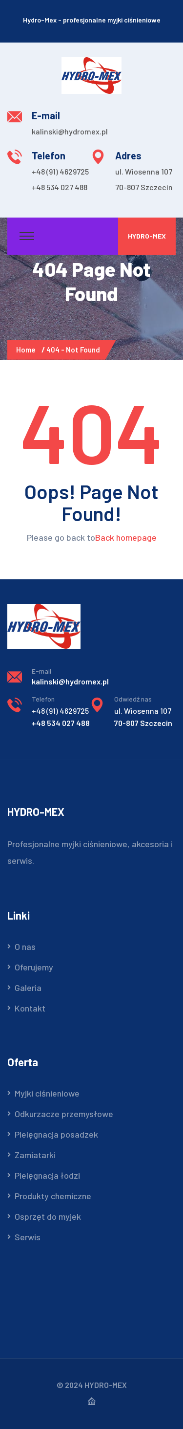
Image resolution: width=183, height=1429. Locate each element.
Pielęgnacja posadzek (56, 1134)
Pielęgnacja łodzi (47, 1175)
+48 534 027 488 (59, 187)
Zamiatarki (35, 1154)
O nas (25, 946)
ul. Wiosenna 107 (143, 171)
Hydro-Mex (147, 236)
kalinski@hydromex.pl (70, 131)
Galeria (28, 987)
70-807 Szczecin (144, 187)
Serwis (28, 1236)
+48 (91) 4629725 (60, 171)
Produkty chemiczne (53, 1195)
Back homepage (126, 537)
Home (27, 349)
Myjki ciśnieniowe (47, 1093)
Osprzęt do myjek (48, 1216)
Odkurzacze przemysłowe (64, 1113)
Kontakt (30, 1008)
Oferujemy (34, 967)
